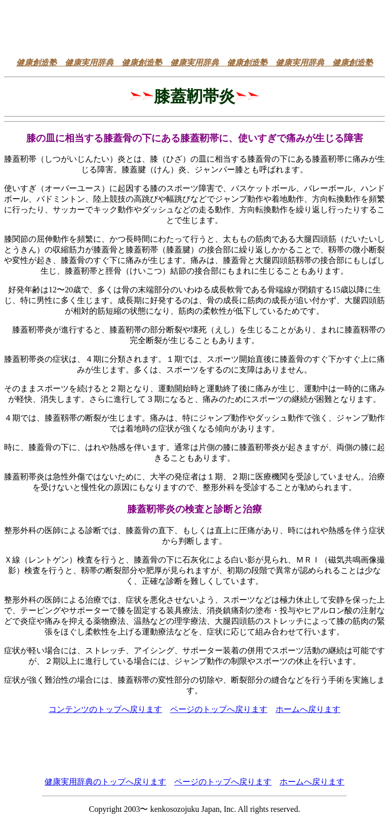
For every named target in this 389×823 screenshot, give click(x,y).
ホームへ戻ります (308, 709)
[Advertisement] (194, 27)
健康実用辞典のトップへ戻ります (105, 781)
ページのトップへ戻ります (218, 709)
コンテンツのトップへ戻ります (105, 709)
